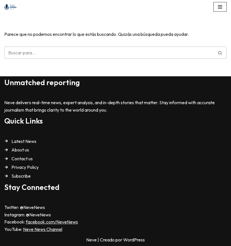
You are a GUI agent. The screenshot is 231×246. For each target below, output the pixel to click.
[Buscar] (109, 52)
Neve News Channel (42, 229)
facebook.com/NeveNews (52, 222)
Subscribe (21, 176)
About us (20, 150)
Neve (91, 240)
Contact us (22, 158)
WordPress (134, 240)
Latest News (23, 141)
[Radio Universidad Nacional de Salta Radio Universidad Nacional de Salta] (11, 7)
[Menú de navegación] (220, 7)
